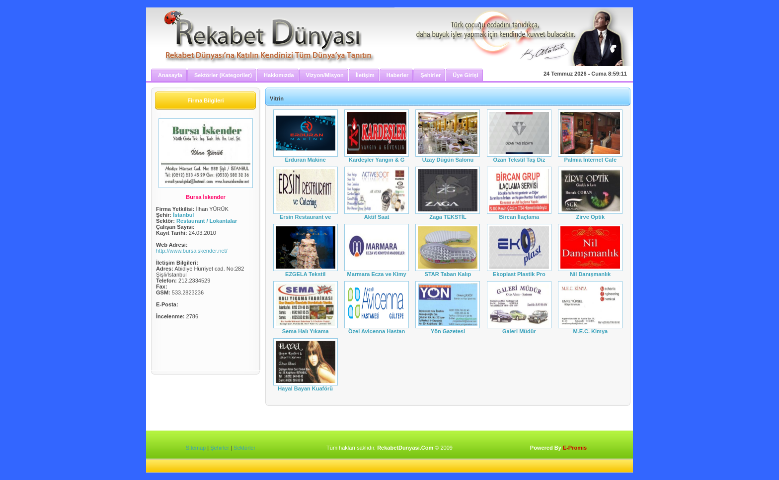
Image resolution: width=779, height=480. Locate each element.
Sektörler (244, 448)
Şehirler (219, 448)
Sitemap (196, 448)
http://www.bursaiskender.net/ (192, 251)
